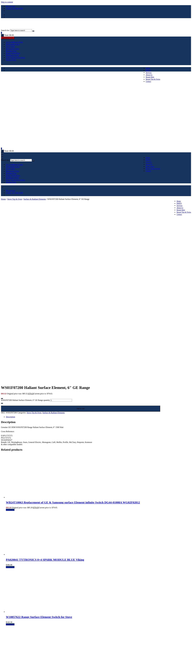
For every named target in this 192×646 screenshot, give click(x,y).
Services (148, 73)
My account (10, 6)
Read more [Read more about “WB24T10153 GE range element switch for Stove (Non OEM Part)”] (10, 553)
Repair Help (150, 77)
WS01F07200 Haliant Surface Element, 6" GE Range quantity (25, 271)
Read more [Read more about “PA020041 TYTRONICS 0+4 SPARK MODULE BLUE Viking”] (10, 438)
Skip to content (7, 2)
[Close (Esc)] (9, 642)
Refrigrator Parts (12, 55)
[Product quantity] (61, 271)
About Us (149, 75)
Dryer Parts (10, 47)
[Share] (7, 642)
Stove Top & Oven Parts (15, 58)
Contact (148, 81)
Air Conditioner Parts (14, 42)
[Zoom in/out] (2, 642)
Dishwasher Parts (13, 44)
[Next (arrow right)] (4, 644)
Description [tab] (10, 288)
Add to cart (80, 280)
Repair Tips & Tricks (153, 79)
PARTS (148, 70)
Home (148, 68)
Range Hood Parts (13, 53)
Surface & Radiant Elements (35, 199)
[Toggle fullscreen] (4, 642)
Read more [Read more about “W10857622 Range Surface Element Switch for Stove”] (10, 495)
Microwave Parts (12, 49)
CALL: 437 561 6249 (14, 8)
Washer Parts (11, 60)
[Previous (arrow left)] (2, 644)
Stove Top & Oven (14, 199)
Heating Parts (11, 51)
